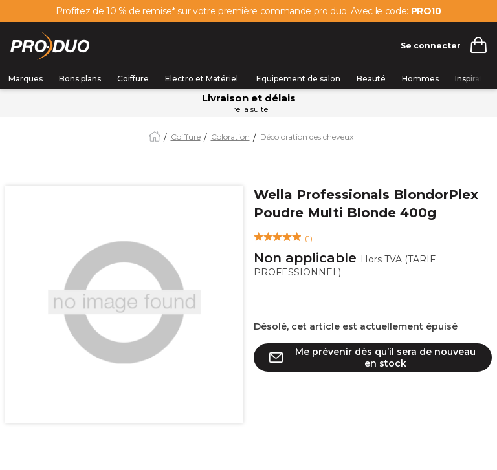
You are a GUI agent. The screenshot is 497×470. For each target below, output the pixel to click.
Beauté (371, 78)
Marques (25, 78)
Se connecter (431, 45)
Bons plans (80, 78)
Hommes (420, 78)
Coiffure (133, 78)
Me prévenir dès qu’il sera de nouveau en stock (385, 357)
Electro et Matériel (202, 78)
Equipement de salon (298, 78)
